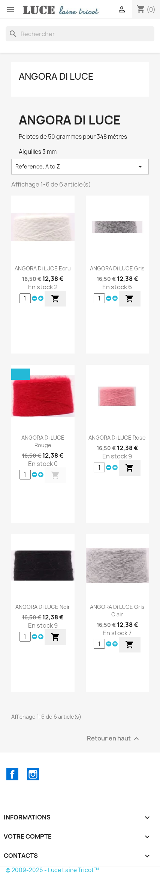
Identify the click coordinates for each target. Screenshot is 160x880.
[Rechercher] (80, 33)
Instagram (33, 774)
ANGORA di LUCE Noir (42, 606)
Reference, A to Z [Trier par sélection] (80, 166)
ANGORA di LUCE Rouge (42, 441)
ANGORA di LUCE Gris (117, 268)
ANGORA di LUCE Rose (117, 437)
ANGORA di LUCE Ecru (43, 268)
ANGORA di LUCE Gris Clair (117, 610)
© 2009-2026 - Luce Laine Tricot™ (52, 870)
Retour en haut (114, 738)
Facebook (12, 774)
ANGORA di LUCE (56, 76)
